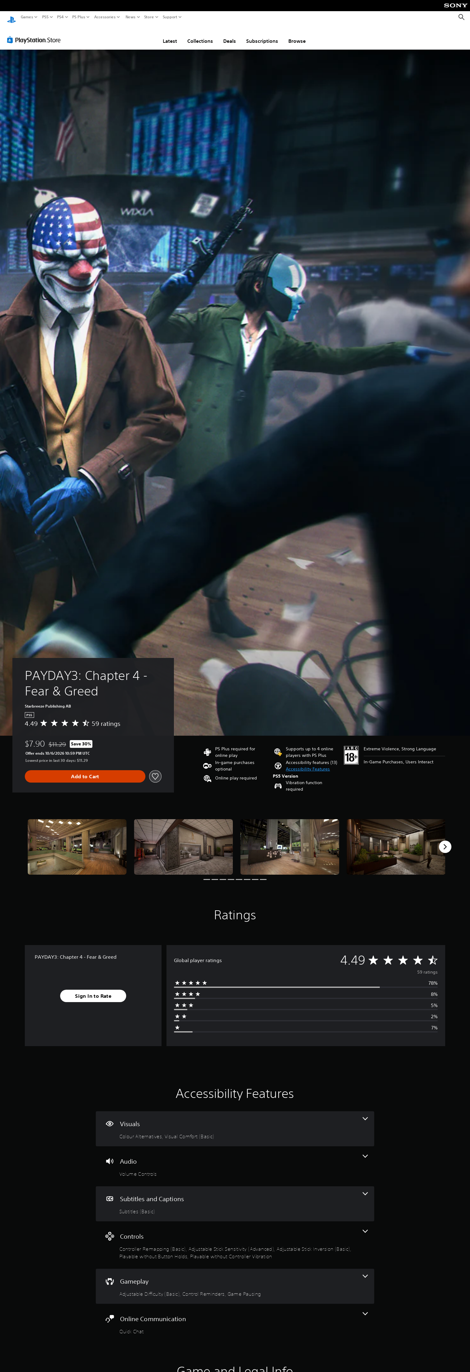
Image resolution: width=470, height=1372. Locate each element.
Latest (170, 35)
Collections (200, 35)
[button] (308, 763)
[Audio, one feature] (235, 1160)
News (130, 17)
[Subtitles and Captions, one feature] (235, 1197)
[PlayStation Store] (35, 34)
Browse (297, 35)
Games (27, 17)
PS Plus (78, 17)
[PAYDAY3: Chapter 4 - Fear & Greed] (77, 841)
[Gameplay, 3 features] (235, 1280)
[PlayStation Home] (11, 17)
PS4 (60, 17)
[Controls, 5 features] (235, 1239)
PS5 (45, 17)
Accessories (105, 17)
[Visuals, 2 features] (235, 1122)
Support (170, 17)
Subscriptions (262, 35)
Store (149, 17)
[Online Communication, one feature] (235, 1317)
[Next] (445, 841)
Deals (229, 35)
